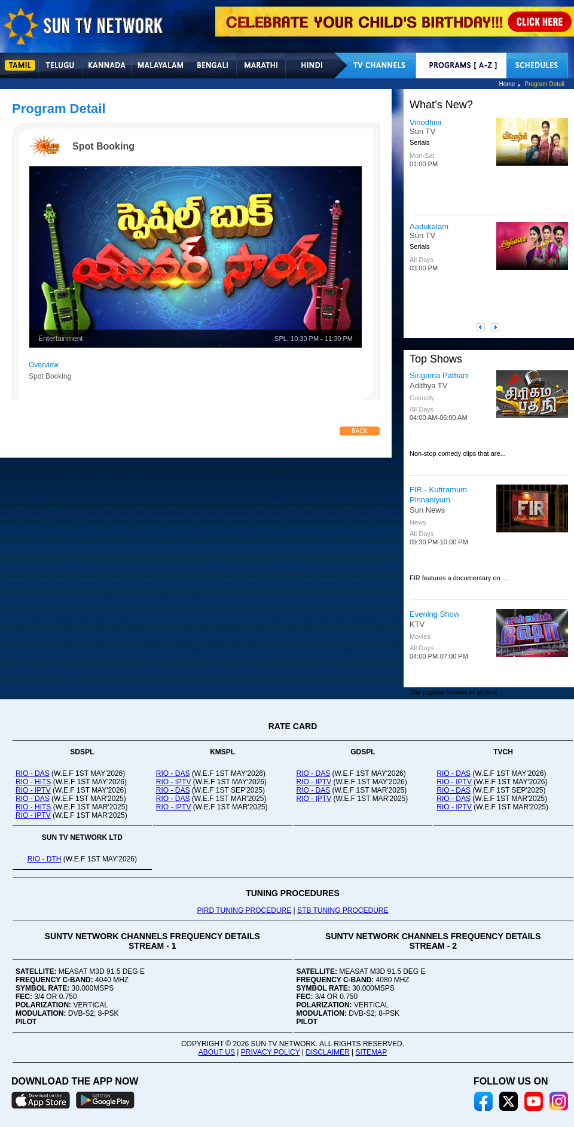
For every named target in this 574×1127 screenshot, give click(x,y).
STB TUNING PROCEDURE (342, 910)
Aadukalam (429, 226)
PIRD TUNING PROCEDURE (244, 910)
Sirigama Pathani (439, 375)
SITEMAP (371, 1052)
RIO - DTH (45, 859)
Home (507, 84)
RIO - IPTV (33, 790)
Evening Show (434, 614)
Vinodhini (425, 122)
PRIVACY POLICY (270, 1052)
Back (360, 431)
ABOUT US (217, 1052)
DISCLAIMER (327, 1052)
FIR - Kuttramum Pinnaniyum (438, 494)
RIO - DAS (33, 773)
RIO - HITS (33, 782)
